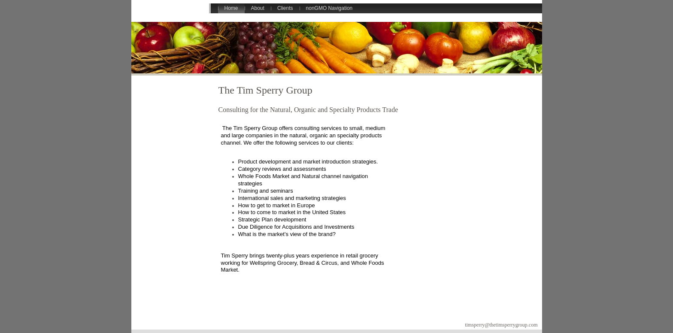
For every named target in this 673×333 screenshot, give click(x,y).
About (257, 8)
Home (231, 8)
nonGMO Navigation (329, 8)
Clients (285, 8)
